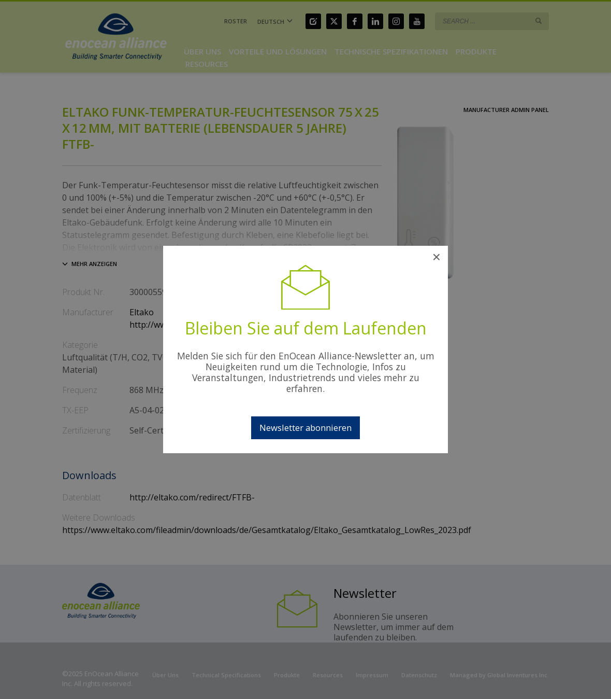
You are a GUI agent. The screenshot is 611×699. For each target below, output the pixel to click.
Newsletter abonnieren (305, 428)
